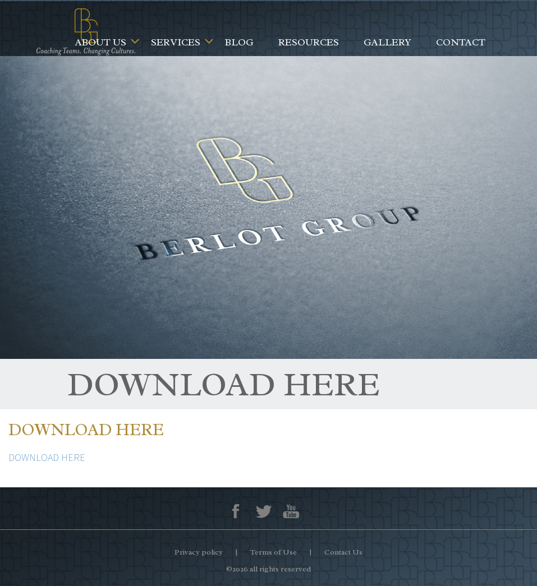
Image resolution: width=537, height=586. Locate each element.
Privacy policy (199, 552)
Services (175, 42)
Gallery (387, 42)
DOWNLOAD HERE (46, 457)
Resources (308, 42)
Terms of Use (273, 552)
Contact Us (343, 552)
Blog (239, 42)
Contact (460, 42)
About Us (100, 42)
